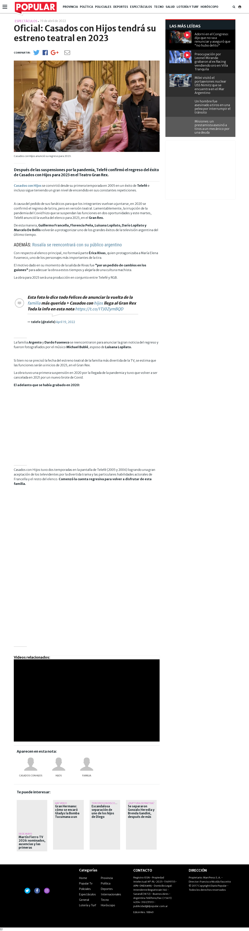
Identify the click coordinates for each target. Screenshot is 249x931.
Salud (170, 7)
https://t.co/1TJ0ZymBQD (99, 309)
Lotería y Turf (188, 7)
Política (86, 7)
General (84, 900)
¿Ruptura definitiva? (141, 803)
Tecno (159, 7)
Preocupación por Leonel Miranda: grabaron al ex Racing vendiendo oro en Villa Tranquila (211, 61)
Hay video (61, 803)
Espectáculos (141, 7)
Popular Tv (86, 883)
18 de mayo (25, 833)
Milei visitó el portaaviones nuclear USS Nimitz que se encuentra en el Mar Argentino (210, 85)
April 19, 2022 (65, 322)
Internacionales (111, 894)
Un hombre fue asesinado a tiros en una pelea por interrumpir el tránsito (213, 107)
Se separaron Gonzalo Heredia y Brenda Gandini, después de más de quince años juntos (141, 815)
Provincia (70, 7)
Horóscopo (209, 7)
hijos (98, 303)
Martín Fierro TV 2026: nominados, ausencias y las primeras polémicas (32, 844)
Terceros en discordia (106, 803)
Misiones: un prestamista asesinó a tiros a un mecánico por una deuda (212, 127)
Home (83, 878)
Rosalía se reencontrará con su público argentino (77, 245)
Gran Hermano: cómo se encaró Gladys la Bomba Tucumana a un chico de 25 (67, 813)
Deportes (120, 7)
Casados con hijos (30, 775)
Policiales (103, 7)
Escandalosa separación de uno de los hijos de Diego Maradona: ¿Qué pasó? (103, 815)
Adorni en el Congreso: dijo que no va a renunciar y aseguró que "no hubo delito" (212, 39)
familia (33, 303)
